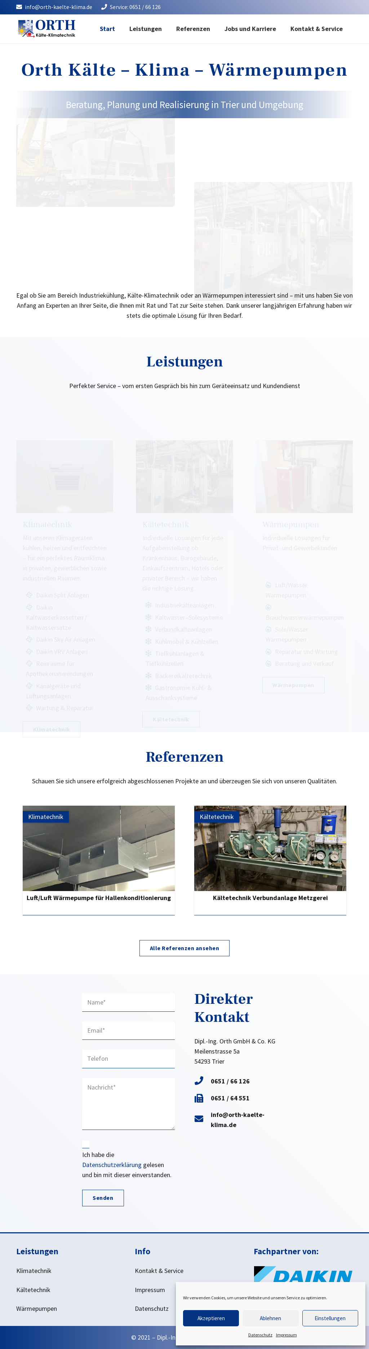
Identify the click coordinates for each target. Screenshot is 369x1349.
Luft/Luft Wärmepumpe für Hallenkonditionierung (99, 898)
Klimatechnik (34, 1270)
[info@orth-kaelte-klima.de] (202, 1119)
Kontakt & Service (159, 1270)
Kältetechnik (33, 1290)
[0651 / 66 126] (202, 1081)
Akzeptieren (211, 1318)
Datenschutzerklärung (112, 1165)
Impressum (286, 1334)
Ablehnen (270, 1318)
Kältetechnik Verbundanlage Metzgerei (270, 898)
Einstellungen (330, 1318)
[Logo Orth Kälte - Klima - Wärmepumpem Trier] (45, 29)
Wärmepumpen (36, 1308)
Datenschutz (260, 1334)
